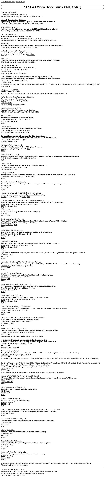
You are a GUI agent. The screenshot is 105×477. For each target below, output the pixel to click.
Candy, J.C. (22, 51)
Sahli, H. (17, 398)
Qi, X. (2, 340)
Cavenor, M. (30, 193)
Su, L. (9, 329)
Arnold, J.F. (13, 193)
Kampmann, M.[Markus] (9, 241)
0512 (8, 404)
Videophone (14, 14)
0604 (8, 268)
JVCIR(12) (4, 310)
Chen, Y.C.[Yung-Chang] (52, 409)
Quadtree (17, 132)
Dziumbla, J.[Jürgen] (19, 77)
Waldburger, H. (12, 66)
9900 (28, 197)
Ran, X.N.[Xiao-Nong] (8, 441)
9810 (8, 256)
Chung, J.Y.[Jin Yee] (19, 262)
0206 (15, 121)
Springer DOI (5, 382)
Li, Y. (45, 340)
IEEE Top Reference (7, 121)
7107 (55, 40)
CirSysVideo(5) (5, 119)
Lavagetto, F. (5, 452)
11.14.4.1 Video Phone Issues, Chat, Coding (52, 7)
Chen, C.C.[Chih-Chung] (21, 409)
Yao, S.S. (42, 318)
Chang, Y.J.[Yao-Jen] (7, 409)
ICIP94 (3, 456)
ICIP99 (3, 214)
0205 (15, 247)
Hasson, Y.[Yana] (87, 363)
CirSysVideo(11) (6, 204)
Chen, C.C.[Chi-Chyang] (8, 306)
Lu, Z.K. (16, 318)
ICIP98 (3, 255)
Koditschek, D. (20, 182)
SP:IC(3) (3, 80)
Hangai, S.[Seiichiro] (32, 376)
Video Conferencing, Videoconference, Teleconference (24, 16)
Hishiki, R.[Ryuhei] (19, 376)
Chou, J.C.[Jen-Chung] (37, 409)
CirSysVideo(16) (6, 266)
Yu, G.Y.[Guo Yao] (6, 419)
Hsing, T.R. (17, 108)
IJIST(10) (3, 197)
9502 (37, 112)
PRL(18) (3, 158)
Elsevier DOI (5, 71)
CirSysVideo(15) (6, 321)
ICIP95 (3, 422)
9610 (8, 188)
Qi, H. (13, 329)
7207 (33, 55)
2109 (8, 371)
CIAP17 (3, 380)
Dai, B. (34, 340)
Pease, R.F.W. (12, 34)
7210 (38, 31)
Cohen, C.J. (12, 173)
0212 (15, 290)
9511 (15, 141)
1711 (11, 382)
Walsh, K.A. (22, 20)
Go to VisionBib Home (8, 2)
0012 (15, 225)
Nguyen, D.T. (15, 340)
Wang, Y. (16, 351)
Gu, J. (2, 387)
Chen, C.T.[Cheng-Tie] (19, 419)
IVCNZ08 (3, 391)
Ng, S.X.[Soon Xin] (6, 262)
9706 (28, 149)
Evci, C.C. (4, 66)
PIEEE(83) (4, 112)
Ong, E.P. (36, 318)
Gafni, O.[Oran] (31, 363)
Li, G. (24, 329)
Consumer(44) (5, 176)
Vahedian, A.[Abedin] (37, 200)
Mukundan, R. (9, 387)
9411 (8, 458)
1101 (8, 279)
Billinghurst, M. (20, 387)
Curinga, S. (21, 452)
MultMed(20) (5, 355)
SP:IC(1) (3, 69)
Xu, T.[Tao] (52, 363)
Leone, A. (4, 145)
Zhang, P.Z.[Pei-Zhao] (63, 363)
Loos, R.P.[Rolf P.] (6, 77)
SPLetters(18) (5, 277)
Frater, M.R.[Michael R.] (8, 200)
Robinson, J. (11, 430)
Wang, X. (4, 329)
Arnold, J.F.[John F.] (23, 200)
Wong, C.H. (13, 219)
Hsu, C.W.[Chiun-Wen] (23, 306)
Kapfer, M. (4, 154)
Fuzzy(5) (3, 149)
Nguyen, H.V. (5, 273)
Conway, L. (4, 173)
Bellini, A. (11, 145)
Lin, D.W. (3, 108)
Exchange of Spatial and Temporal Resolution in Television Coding (28, 40)
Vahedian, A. (5, 193)
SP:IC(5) (3, 101)
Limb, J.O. (4, 20)
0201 (8, 312)
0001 (10, 71)
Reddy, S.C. (15, 90)
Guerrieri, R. (18, 145)
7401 (33, 62)
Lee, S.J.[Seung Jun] (22, 136)
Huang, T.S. (4, 90)
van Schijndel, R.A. (14, 97)
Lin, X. (21, 318)
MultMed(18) (5, 344)
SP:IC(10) (4, 167)
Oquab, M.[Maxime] (7, 363)
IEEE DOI (3, 188)
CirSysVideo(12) (6, 234)
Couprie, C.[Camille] (43, 365)
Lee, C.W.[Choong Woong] (37, 136)
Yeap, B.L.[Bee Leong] (17, 284)
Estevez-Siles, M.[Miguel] (34, 77)
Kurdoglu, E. (5, 351)
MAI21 (3, 369)
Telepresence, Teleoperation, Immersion (14, 465)
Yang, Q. (7, 340)
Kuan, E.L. (13, 230)
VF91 (2, 93)
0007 (12, 413)
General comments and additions (11, 471)
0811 (8, 393)
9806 (34, 158)
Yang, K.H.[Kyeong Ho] (8, 136)
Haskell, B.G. (5, 51)
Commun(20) (5, 31)
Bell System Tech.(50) (7, 38)
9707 (15, 169)
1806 (8, 357)
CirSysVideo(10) (6, 223)
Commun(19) (5, 24)
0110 (15, 206)
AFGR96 (3, 186)
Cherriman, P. (5, 219)
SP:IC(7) (3, 140)
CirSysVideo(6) (5, 130)
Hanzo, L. (4, 115)
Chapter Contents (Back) (8, 12)
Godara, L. (37, 193)
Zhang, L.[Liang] (6, 163)
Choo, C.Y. (18, 441)
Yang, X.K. (4, 318)
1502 (8, 334)
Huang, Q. (19, 329)
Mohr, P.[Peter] (48, 77)
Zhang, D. (40, 340)
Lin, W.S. (10, 318)
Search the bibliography (8, 473)
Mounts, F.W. (14, 51)
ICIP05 (3, 402)
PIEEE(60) (4, 55)
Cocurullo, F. (14, 452)
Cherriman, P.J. (5, 295)
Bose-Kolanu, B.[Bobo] (14, 365)
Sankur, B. (4, 97)
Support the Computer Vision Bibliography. (30, 473)
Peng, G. (22, 340)
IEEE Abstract (5, 323)
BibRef (37, 24)
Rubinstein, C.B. (13, 20)
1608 (8, 345)
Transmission (5, 14)
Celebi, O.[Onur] (75, 363)
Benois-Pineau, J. (13, 154)
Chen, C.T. (10, 108)
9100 (65, 93)
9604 (27, 132)
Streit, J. (10, 115)
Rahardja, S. (28, 318)
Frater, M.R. (21, 193)
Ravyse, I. (4, 398)
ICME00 (3, 413)
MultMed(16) (5, 332)
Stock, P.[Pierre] (20, 363)
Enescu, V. (11, 398)
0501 (11, 323)
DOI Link (3, 312)
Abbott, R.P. (4, 44)
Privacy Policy (20, 2)
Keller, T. (13, 295)
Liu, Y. (11, 351)
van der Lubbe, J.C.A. (27, 97)
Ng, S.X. (12, 273)
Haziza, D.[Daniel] (42, 363)
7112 (41, 24)
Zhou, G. (28, 340)
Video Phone (23, 14)
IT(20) (3, 62)
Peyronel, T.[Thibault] (29, 365)
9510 (8, 424)
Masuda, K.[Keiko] (7, 376)
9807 (32, 176)
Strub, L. (3, 430)
